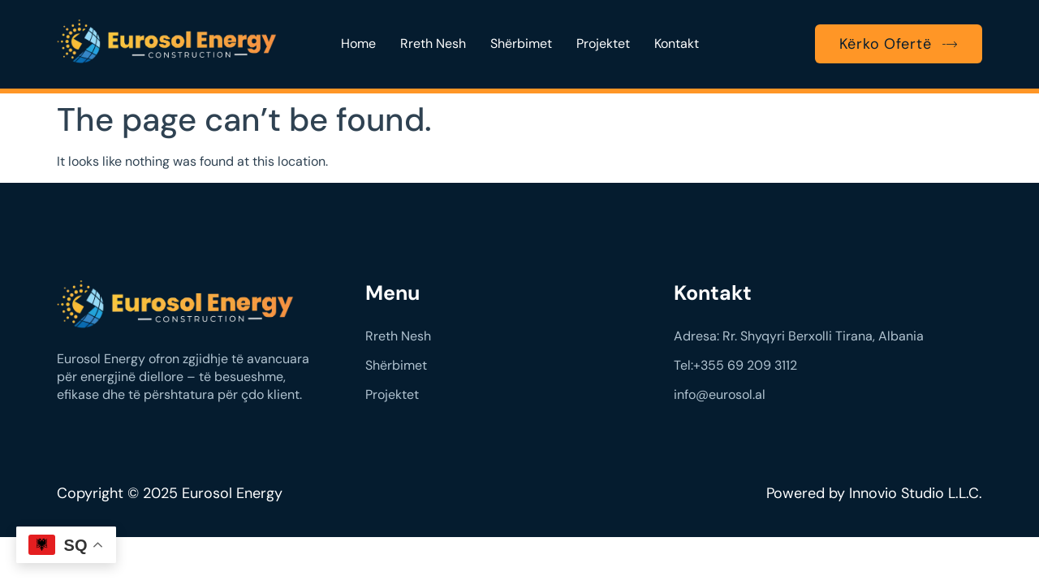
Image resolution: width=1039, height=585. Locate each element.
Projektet (603, 43)
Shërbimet (521, 43)
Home (358, 43)
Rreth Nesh (433, 43)
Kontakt (676, 43)
